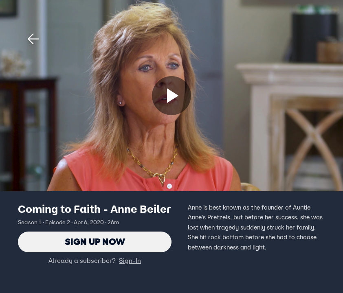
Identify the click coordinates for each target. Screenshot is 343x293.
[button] (33, 39)
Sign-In (130, 261)
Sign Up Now (94, 241)
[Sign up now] (171, 95)
